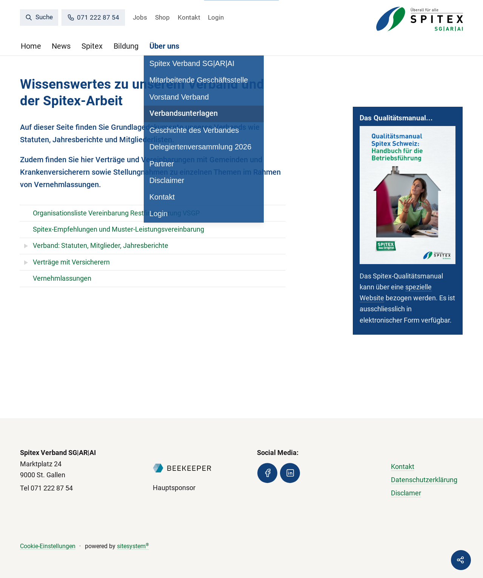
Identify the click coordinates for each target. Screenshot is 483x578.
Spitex (92, 46)
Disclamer (406, 493)
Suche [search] (39, 17)
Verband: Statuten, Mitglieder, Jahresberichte (100, 245)
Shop (162, 17)
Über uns (164, 46)
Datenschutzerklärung (424, 480)
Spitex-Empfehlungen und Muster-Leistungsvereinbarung (118, 229)
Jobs (140, 17)
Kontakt (189, 17)
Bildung (126, 46)
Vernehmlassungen (62, 278)
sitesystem (133, 546)
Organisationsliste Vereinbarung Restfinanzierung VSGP (116, 213)
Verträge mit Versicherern (71, 262)
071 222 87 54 (93, 17)
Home (31, 46)
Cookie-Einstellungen (47, 546)
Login (216, 17)
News (61, 46)
